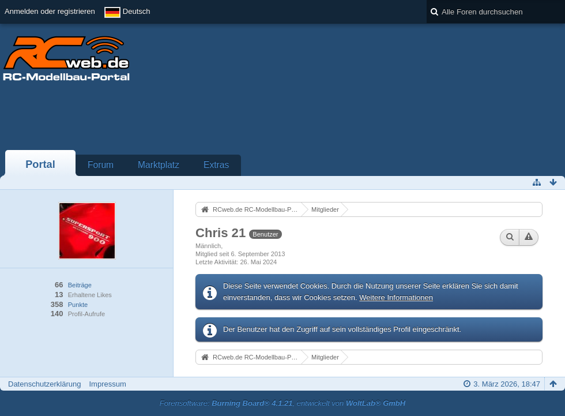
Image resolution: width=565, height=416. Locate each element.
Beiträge (80, 285)
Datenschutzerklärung (44, 384)
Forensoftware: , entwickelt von (282, 403)
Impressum (107, 384)
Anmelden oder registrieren (50, 11)
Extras (216, 165)
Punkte (78, 304)
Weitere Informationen (396, 297)
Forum (101, 165)
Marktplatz (158, 165)
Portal (40, 164)
